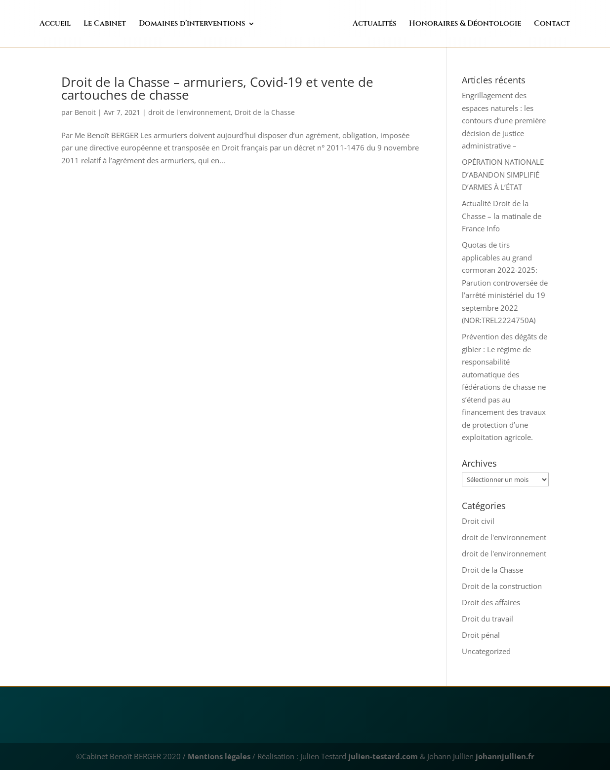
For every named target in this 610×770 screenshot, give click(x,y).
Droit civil (478, 521)
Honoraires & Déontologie (444, 24)
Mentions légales (219, 756)
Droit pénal (481, 635)
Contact (531, 24)
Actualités (353, 24)
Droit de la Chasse (265, 112)
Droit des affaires (491, 602)
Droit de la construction (502, 586)
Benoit (85, 112)
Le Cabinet (125, 24)
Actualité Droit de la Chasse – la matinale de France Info (501, 215)
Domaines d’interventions (213, 24)
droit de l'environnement (189, 112)
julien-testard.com (382, 756)
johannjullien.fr (505, 756)
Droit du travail (487, 618)
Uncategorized (486, 651)
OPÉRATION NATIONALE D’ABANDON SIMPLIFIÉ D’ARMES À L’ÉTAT (503, 174)
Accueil (75, 24)
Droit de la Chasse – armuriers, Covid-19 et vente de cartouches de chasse (217, 88)
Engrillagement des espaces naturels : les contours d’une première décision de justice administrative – (504, 120)
